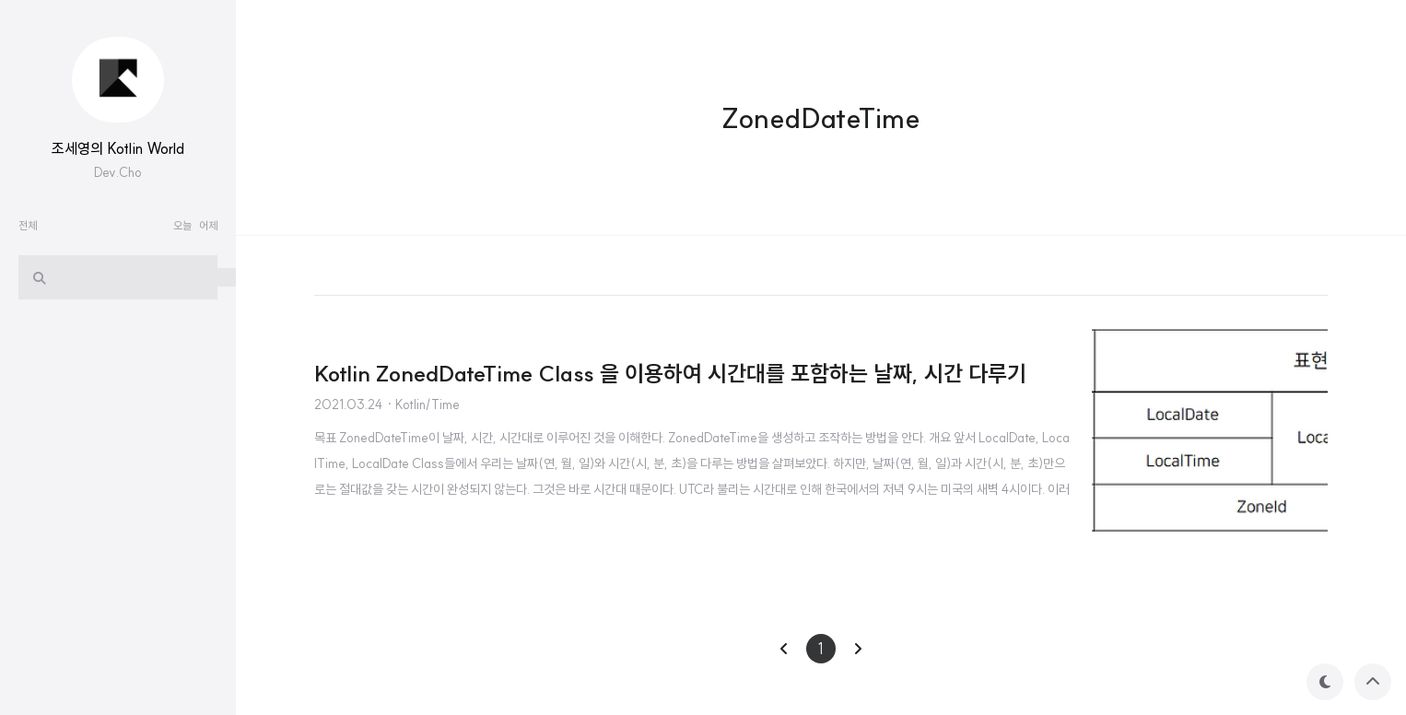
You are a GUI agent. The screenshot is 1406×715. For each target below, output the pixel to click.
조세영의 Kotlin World (118, 148)
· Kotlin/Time (423, 404)
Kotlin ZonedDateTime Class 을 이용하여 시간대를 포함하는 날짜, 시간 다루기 (670, 373)
